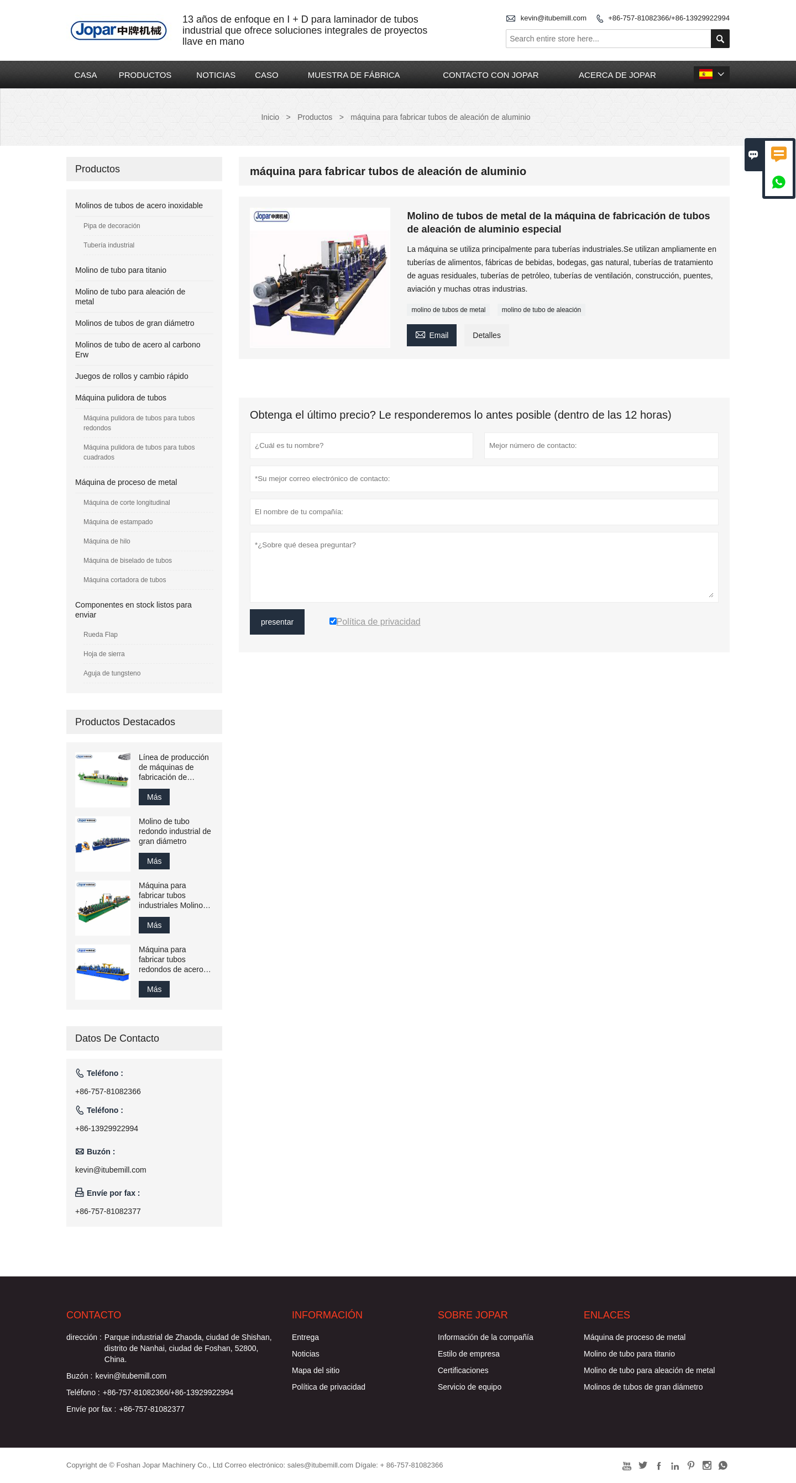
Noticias (306, 1353)
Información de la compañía (485, 1337)
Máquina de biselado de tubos (127, 560)
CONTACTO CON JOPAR (490, 75)
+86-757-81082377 (108, 1211)
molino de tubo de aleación (541, 310)
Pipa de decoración (111, 226)
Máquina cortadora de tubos (124, 580)
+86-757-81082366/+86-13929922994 (669, 18)
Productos (314, 117)
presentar (277, 622)
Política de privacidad (328, 1386)
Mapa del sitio (315, 1370)
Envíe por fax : (91, 1409)
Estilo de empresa (469, 1353)
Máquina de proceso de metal (126, 482)
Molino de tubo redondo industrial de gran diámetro (175, 831)
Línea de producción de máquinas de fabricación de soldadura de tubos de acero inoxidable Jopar (174, 767)
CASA (86, 75)
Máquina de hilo (106, 541)
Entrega (305, 1337)
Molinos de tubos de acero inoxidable (139, 205)
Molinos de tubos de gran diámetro (135, 323)
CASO (267, 75)
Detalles (487, 335)
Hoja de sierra (104, 654)
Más (154, 797)
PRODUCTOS (145, 75)
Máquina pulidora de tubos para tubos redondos (139, 423)
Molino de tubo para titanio (120, 270)
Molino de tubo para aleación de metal (649, 1370)
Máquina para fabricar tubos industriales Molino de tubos (171, 895)
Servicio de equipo (469, 1386)
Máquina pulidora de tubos (120, 397)
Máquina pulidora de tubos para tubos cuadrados (139, 452)
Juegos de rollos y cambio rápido (131, 376)
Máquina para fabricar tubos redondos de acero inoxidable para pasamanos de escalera (171, 959)
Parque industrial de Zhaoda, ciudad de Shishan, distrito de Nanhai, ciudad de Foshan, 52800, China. (188, 1348)
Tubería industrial (108, 245)
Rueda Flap (100, 634)
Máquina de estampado (118, 522)
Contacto (93, 1315)
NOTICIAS (215, 75)
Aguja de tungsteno (111, 673)
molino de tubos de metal (448, 310)
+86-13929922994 (106, 1128)
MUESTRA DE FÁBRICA (354, 75)
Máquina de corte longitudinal (126, 502)
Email (431, 334)
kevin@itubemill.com (553, 18)
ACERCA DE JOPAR (617, 75)
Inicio (270, 117)
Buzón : (79, 1375)
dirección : (84, 1337)
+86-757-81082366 (108, 1091)
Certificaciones (463, 1370)
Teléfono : (83, 1392)
